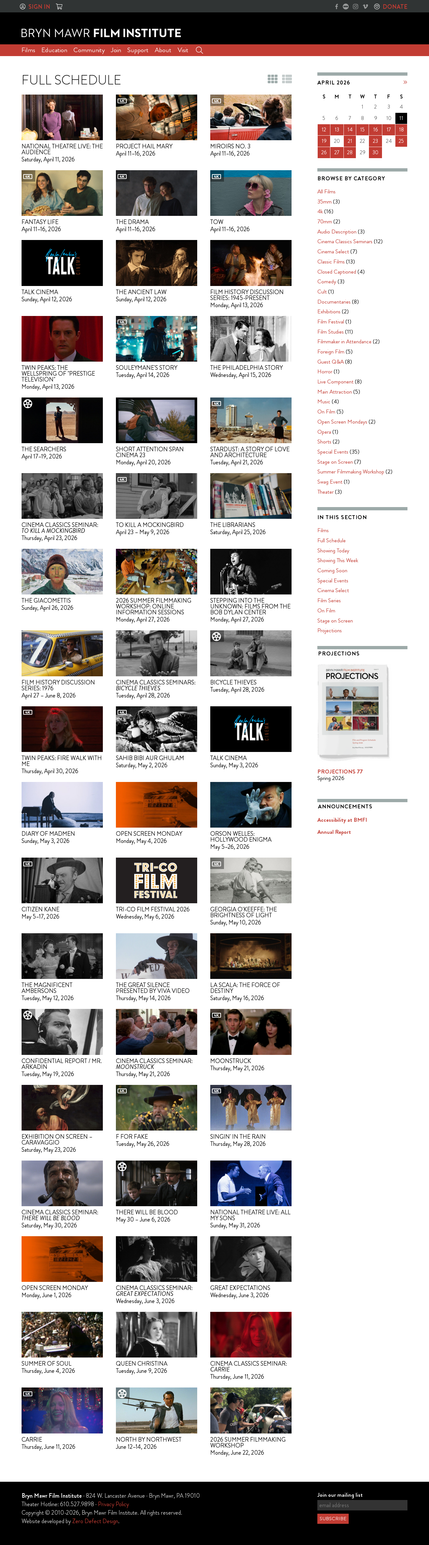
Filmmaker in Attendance (344, 341)
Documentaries (334, 302)
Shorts (324, 441)
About (163, 50)
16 (375, 129)
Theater (325, 492)
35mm (324, 201)
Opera (324, 432)
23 (375, 141)
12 (324, 129)
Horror (324, 371)
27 (337, 152)
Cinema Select (333, 251)
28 (350, 152)
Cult (322, 291)
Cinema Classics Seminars (345, 241)
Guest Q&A (330, 362)
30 (375, 152)
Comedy (326, 281)
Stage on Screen (335, 462)
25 (401, 141)
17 (389, 129)
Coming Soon (332, 570)
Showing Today (333, 550)
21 (350, 141)
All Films (326, 191)
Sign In (39, 7)
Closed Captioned (336, 272)
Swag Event (329, 482)
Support (138, 50)
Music (323, 401)
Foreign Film (330, 351)
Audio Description (337, 231)
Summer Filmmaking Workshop (350, 471)
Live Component (335, 381)
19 (324, 141)
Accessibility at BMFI (342, 820)
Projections (329, 630)
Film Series (329, 600)
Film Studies (330, 332)
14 (350, 129)
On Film (326, 411)
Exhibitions (329, 311)
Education (54, 50)
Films (28, 50)
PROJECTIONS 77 (340, 771)
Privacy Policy (113, 1504)
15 (362, 129)
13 (337, 129)
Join (116, 50)
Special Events (332, 452)
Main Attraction (334, 392)
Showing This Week (337, 560)
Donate (395, 7)
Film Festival (330, 321)
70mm (324, 221)
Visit (183, 50)
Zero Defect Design (95, 1521)
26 (324, 152)
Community (89, 50)
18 (401, 129)
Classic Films (331, 261)
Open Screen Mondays (342, 422)
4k (320, 211)
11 (401, 118)
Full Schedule (331, 540)
